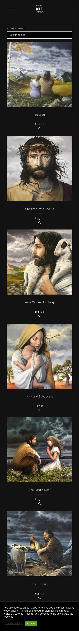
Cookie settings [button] (13, 623)
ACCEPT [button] (31, 623)
